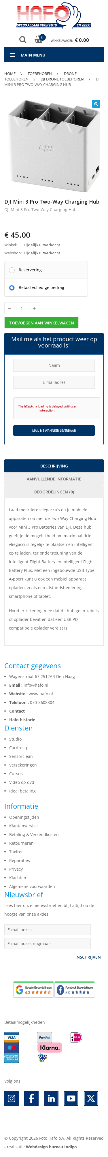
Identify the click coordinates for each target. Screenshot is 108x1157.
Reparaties (19, 860)
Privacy (16, 869)
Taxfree (16, 851)
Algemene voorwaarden (32, 886)
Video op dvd (21, 782)
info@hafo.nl (36, 685)
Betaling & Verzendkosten (34, 834)
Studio (15, 739)
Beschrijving (54, 466)
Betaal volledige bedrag (41, 287)
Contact (17, 711)
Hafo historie (22, 719)
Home (10, 73)
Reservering (30, 269)
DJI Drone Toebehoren (62, 79)
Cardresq (18, 747)
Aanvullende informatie (54, 479)
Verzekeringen (23, 765)
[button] (96, 104)
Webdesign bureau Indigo (51, 1147)
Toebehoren (40, 73)
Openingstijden (24, 817)
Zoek (23, 39)
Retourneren (21, 843)
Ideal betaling (22, 791)
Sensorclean (21, 756)
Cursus (16, 773)
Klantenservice (23, 826)
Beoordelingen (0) (54, 492)
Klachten (17, 877)
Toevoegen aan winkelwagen (41, 323)
